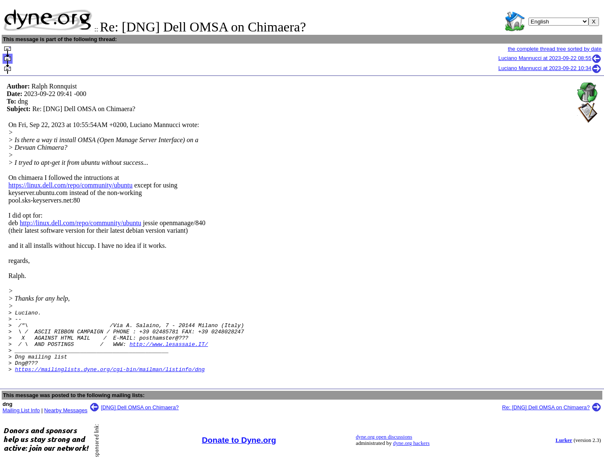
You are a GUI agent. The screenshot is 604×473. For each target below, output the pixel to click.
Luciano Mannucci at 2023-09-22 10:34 (549, 68)
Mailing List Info (21, 423)
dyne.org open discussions (384, 449)
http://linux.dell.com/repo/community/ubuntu (80, 222)
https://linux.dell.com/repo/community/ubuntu (70, 185)
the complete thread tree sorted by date (554, 49)
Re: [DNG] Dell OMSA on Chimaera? (546, 420)
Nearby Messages (65, 423)
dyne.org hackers (411, 456)
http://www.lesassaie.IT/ (169, 351)
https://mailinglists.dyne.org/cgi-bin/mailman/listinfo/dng (110, 381)
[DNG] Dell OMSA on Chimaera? (140, 420)
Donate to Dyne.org (239, 452)
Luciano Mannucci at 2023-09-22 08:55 (549, 58)
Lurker (563, 453)
